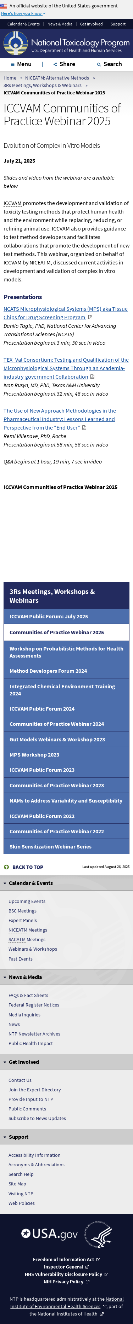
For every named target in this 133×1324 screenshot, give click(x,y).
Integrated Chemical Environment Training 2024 (62, 690)
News (14, 1024)
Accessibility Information (35, 1155)
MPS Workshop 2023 (34, 754)
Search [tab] (113, 64)
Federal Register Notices (34, 1005)
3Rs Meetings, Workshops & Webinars (43, 85)
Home (10, 78)
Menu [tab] (24, 64)
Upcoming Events (27, 901)
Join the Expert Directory (35, 1089)
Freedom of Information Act (63, 1259)
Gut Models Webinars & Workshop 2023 (57, 739)
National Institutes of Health (68, 1314)
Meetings (23, 911)
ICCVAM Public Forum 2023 (42, 769)
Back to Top (27, 867)
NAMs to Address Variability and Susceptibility (66, 800)
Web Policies (22, 1203)
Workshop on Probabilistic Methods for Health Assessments (66, 652)
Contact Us (20, 1080)
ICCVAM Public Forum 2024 (42, 708)
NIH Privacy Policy (63, 1281)
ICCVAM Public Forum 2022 (42, 816)
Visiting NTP (21, 1193)
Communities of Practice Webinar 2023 (57, 785)
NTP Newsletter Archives (34, 1034)
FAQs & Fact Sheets (28, 995)
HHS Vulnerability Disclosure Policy (63, 1274)
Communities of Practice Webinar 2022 (57, 831)
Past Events (21, 959)
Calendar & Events (23, 24)
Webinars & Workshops (33, 949)
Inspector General (63, 1267)
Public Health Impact (31, 1043)
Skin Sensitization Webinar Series (51, 846)
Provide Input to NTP (31, 1099)
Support (118, 24)
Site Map (17, 1183)
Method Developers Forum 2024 (48, 670)
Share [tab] (67, 64)
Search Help (21, 1174)
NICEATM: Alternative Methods (57, 78)
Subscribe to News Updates (37, 1118)
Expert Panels (23, 920)
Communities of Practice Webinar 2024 (57, 723)
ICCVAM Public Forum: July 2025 (49, 616)
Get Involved (91, 24)
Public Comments (27, 1109)
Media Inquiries (24, 1014)
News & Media (60, 24)
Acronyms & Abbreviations (37, 1164)
